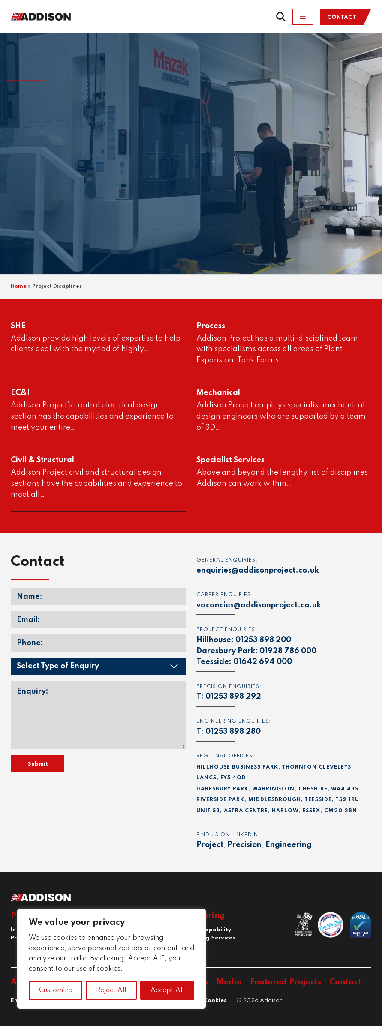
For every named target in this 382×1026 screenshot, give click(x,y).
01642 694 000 (262, 662)
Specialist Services (230, 460)
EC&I (20, 393)
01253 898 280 (233, 732)
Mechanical (218, 393)
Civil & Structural (42, 460)
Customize (55, 990)
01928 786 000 (287, 651)
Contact (341, 17)
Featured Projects (286, 982)
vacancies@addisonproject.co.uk (258, 605)
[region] (111, 959)
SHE (18, 326)
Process (210, 326)
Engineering (288, 845)
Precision (244, 845)
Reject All (111, 990)
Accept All (167, 990)
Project (209, 845)
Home (19, 286)
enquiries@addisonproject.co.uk (257, 570)
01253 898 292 (233, 696)
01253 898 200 (263, 640)
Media (229, 982)
